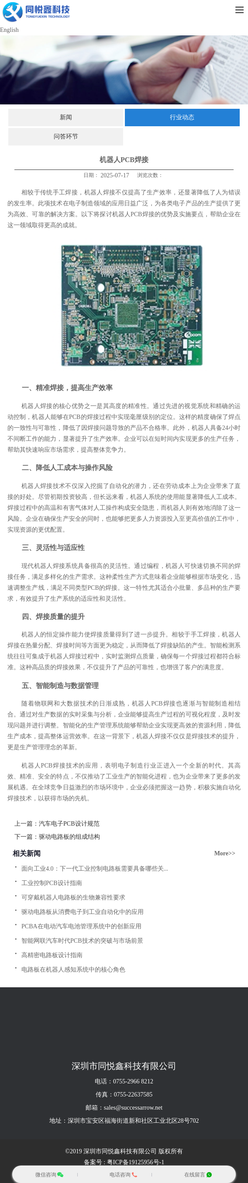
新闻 (66, 117)
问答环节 (66, 136)
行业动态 (182, 117)
